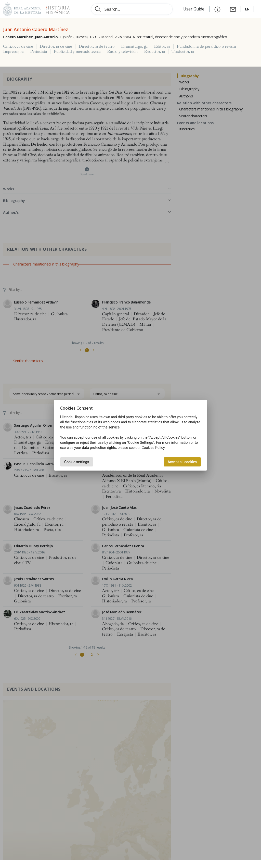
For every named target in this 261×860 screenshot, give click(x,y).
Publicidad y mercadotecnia (77, 51)
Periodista (38, 51)
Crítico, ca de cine (18, 46)
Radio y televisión (122, 51)
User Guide (194, 9)
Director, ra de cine (56, 46)
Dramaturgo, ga (134, 46)
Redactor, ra (154, 51)
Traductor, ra (183, 51)
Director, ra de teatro (97, 46)
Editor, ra (162, 46)
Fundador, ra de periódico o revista (206, 46)
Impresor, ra (13, 51)
